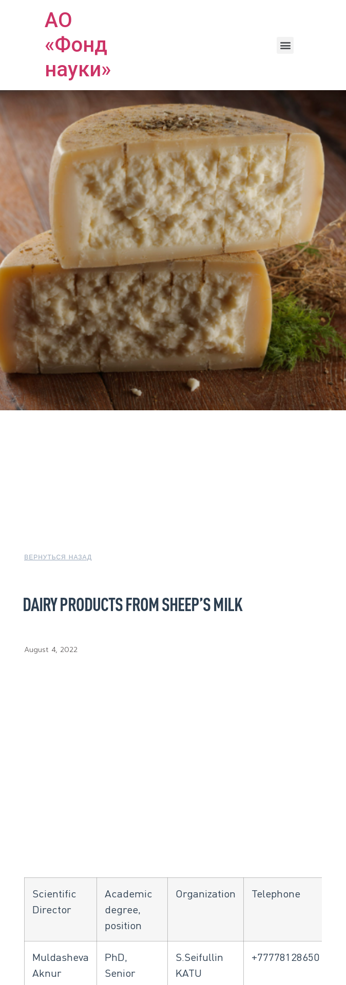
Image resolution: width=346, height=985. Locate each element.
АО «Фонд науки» (78, 44)
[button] (285, 45)
